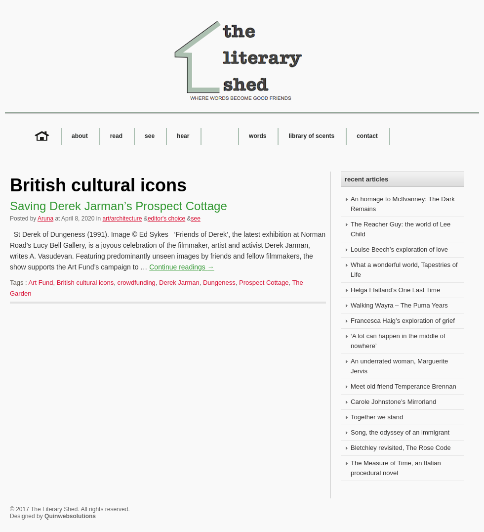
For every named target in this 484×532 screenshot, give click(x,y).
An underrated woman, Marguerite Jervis (399, 366)
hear (183, 136)
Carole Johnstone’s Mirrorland (393, 401)
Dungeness (219, 282)
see (150, 136)
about (80, 136)
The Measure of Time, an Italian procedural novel (396, 468)
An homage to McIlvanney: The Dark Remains (403, 204)
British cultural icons (85, 282)
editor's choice (166, 218)
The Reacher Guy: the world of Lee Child (400, 229)
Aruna (45, 218)
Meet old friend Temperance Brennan (403, 386)
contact (367, 136)
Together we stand (377, 417)
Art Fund (41, 282)
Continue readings (181, 267)
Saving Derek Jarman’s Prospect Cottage (118, 206)
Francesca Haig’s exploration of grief (403, 320)
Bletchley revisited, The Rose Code (401, 447)
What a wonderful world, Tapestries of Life (404, 269)
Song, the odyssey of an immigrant (400, 432)
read (116, 136)
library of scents (311, 136)
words (257, 136)
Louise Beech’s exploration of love (399, 249)
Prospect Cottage (263, 282)
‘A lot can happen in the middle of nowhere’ (398, 341)
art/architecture (122, 218)
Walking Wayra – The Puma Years (399, 305)
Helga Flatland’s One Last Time (395, 290)
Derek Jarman (179, 282)
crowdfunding (137, 282)
